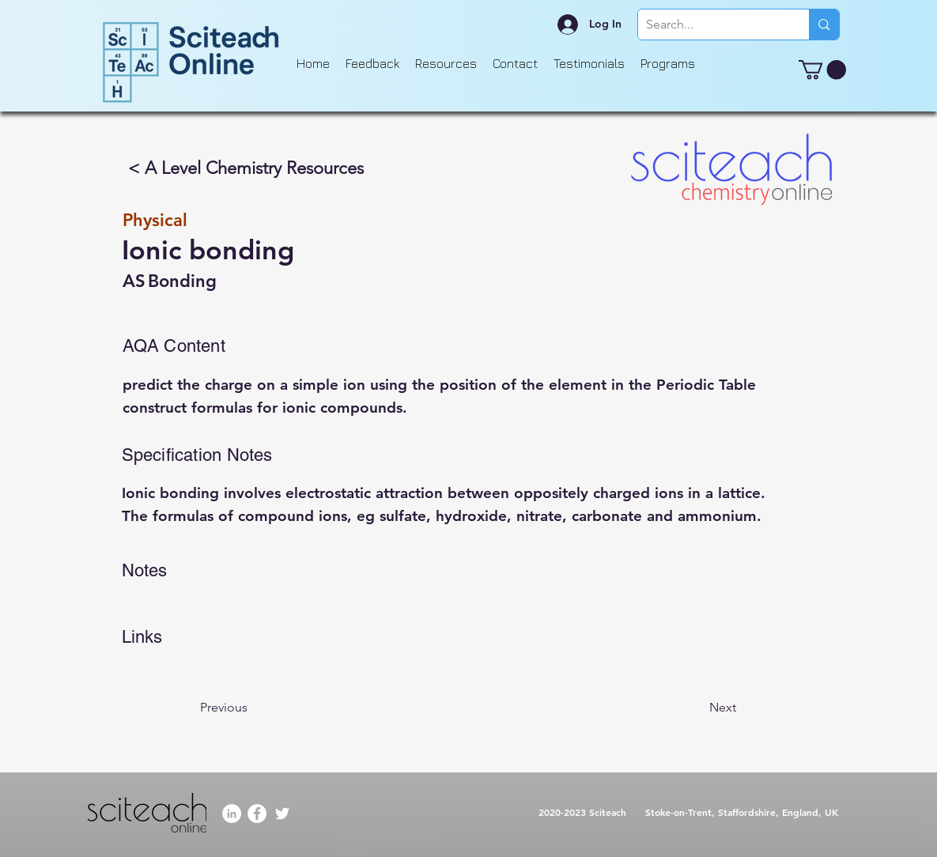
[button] (822, 69)
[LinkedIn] (231, 813)
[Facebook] (256, 813)
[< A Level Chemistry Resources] (247, 168)
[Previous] (252, 707)
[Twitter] (282, 813)
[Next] (696, 707)
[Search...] (711, 24)
